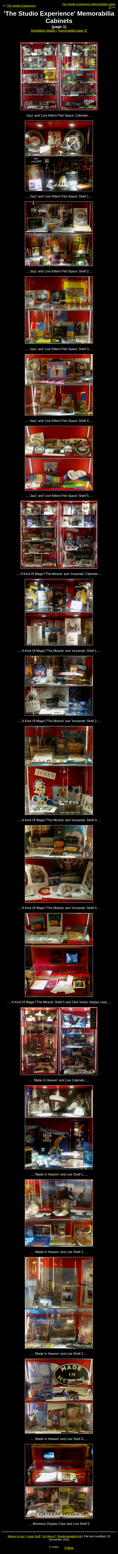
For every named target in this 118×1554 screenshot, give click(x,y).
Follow (69, 1548)
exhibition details (44, 30)
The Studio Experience (21, 5)
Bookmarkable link (70, 1536)
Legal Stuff (33, 1536)
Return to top (16, 1536)
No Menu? (49, 1536)
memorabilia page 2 (72, 30)
